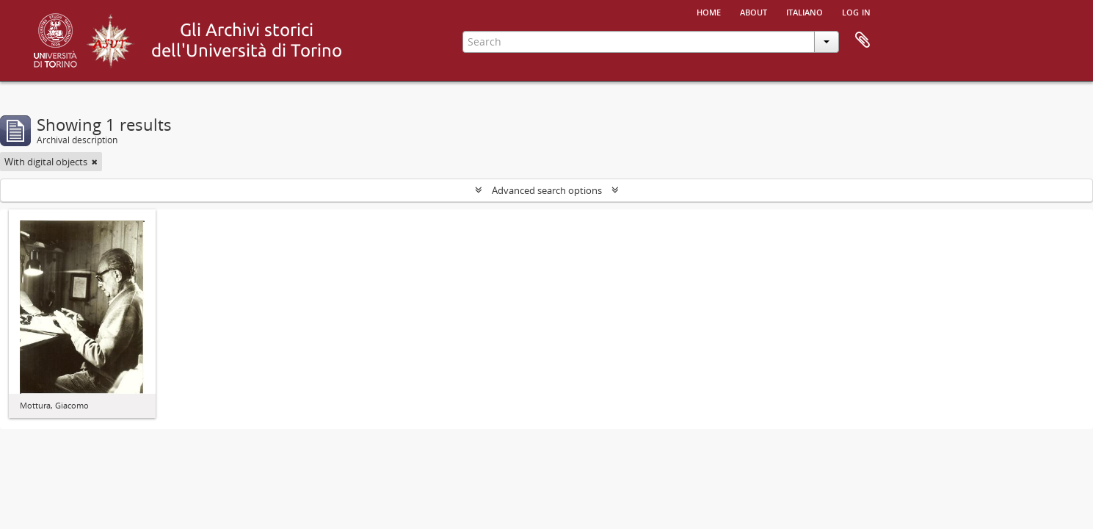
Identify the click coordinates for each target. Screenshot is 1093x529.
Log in (856, 11)
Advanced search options (547, 190)
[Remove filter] (95, 161)
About (753, 11)
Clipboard (862, 40)
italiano (804, 11)
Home (709, 11)
